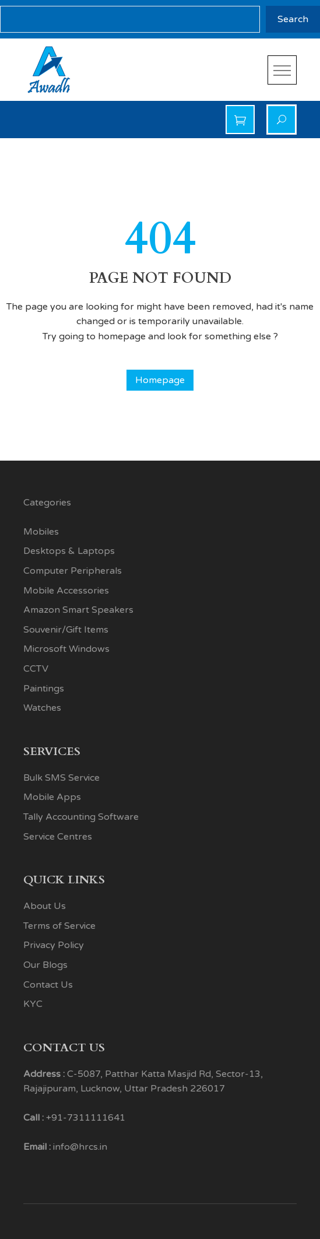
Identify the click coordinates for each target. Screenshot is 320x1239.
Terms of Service (59, 926)
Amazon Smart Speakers (78, 610)
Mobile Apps (52, 797)
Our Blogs (45, 965)
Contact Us (48, 985)
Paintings (43, 688)
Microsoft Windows (66, 649)
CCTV (35, 669)
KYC (33, 1004)
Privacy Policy (53, 945)
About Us (44, 906)
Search (292, 19)
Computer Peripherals (72, 571)
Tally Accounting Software (81, 817)
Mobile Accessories (66, 590)
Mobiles (41, 532)
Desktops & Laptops (69, 551)
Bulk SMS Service (61, 778)
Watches (42, 708)
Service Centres (57, 837)
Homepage (160, 380)
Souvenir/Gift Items (65, 630)
